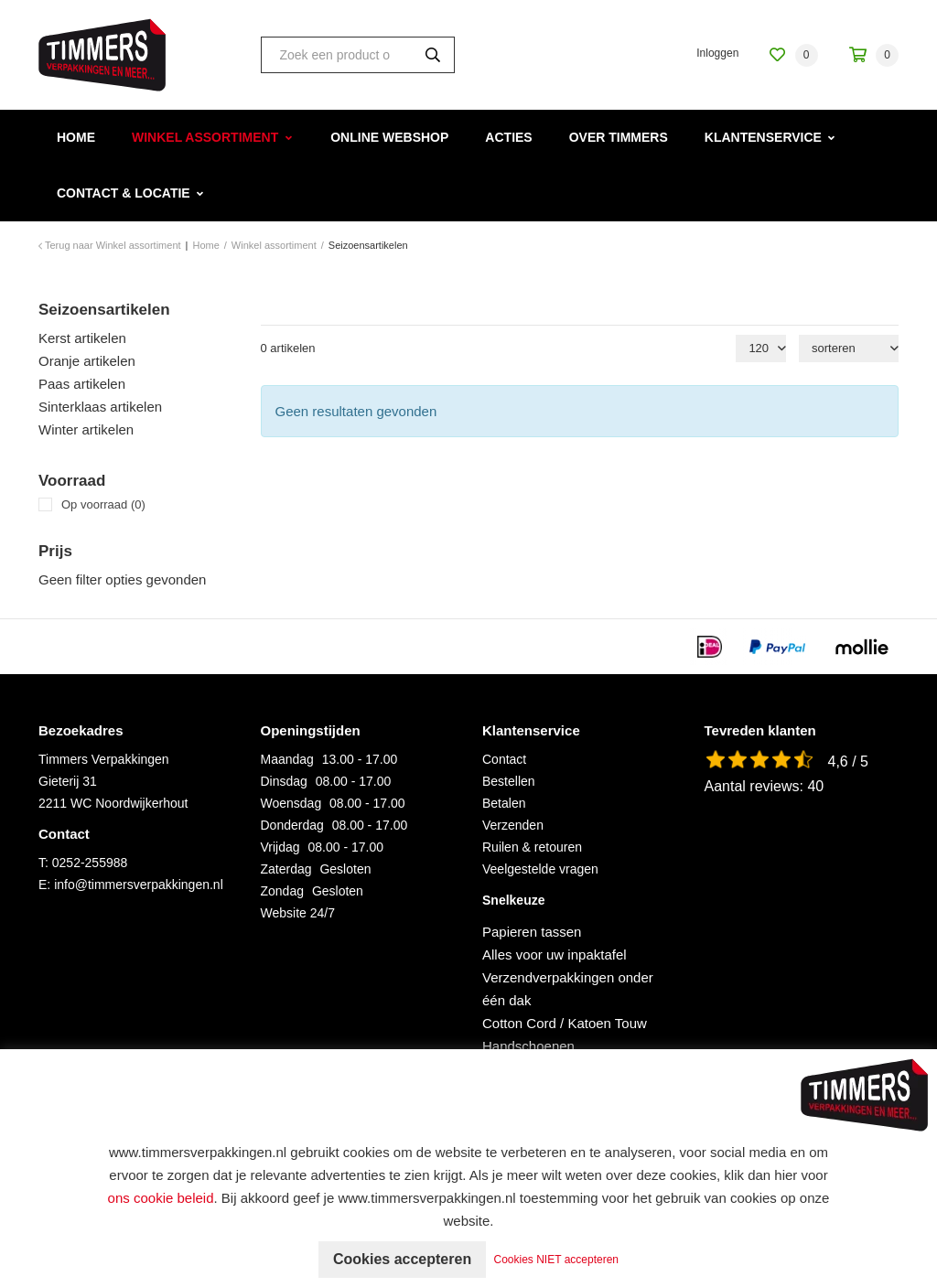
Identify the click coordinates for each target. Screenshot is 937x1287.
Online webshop (389, 137)
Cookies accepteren (402, 1259)
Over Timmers (618, 137)
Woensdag (291, 803)
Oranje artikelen (86, 361)
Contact (504, 759)
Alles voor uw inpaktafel (554, 954)
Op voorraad (103, 504)
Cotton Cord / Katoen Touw (564, 1023)
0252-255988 (90, 862)
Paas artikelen (81, 383)
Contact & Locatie (123, 193)
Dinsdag (284, 781)
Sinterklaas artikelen (100, 406)
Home (76, 137)
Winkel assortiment (205, 137)
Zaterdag (286, 869)
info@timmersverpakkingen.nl (138, 884)
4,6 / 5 (848, 761)
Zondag (282, 891)
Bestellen (508, 781)
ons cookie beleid (161, 1198)
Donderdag (292, 825)
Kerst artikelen (82, 338)
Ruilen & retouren (532, 847)
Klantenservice (763, 137)
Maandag (287, 759)
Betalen (503, 803)
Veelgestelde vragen (540, 869)
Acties (508, 137)
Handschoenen (528, 1046)
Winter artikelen (86, 429)
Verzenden (513, 825)
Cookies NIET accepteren (556, 1259)
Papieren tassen (531, 931)
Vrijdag (280, 847)
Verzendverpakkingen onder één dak (567, 989)
